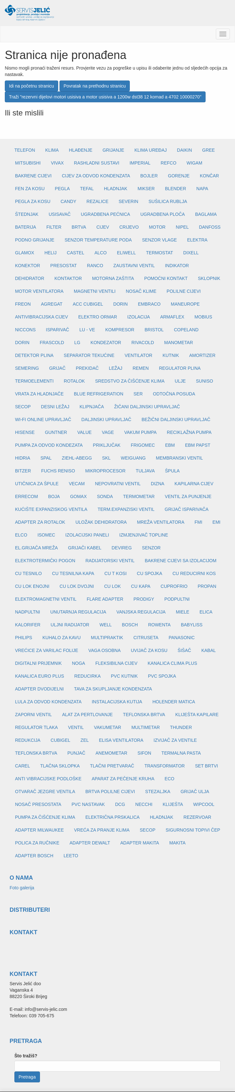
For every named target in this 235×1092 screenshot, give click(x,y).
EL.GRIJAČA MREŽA (36, 547)
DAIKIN (184, 150)
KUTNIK (170, 355)
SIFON (144, 753)
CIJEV (102, 227)
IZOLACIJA (138, 316)
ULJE (180, 381)
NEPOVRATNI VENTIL (118, 483)
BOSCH (130, 624)
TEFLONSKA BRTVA (144, 714)
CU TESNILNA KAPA (73, 573)
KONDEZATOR (105, 342)
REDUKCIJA (27, 740)
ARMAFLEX (172, 316)
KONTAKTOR (68, 278)
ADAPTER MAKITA (139, 842)
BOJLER (149, 175)
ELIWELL (126, 252)
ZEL (85, 740)
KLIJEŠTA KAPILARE (196, 714)
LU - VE (87, 329)
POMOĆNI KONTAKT (166, 278)
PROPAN (207, 586)
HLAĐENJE (80, 150)
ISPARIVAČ (57, 329)
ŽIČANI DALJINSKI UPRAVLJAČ (147, 406)
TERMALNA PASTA (181, 753)
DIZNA (157, 483)
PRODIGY (144, 599)
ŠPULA (172, 470)
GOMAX (78, 496)
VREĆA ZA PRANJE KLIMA (101, 830)
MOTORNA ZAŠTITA (113, 278)
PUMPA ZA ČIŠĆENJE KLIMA (45, 817)
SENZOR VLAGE (159, 239)
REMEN (141, 368)
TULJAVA (145, 470)
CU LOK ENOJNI (32, 586)
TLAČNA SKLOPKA (60, 765)
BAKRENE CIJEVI (33, 175)
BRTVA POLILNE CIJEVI (110, 791)
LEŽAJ (115, 368)
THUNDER (181, 727)
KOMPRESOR (119, 329)
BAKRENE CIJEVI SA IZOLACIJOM (180, 560)
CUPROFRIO (174, 586)
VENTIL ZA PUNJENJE (188, 496)
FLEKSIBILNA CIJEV (116, 663)
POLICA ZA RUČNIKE (37, 842)
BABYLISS (192, 624)
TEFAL (87, 188)
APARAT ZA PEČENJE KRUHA (123, 778)
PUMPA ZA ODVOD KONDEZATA (49, 445)
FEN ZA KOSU (30, 188)
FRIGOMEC (143, 445)
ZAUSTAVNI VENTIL (134, 265)
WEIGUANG (133, 458)
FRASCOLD (52, 342)
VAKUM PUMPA (140, 432)
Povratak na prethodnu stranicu (95, 86)
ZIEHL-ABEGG (77, 458)
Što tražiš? (25, 1055)
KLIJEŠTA (173, 804)
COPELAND (186, 329)
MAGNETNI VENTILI (95, 291)
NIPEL (182, 227)
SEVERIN (128, 201)
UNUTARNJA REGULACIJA (78, 611)
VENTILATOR (139, 355)
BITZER (23, 470)
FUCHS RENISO (58, 470)
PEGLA (62, 188)
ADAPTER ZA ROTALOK (40, 522)
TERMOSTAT (159, 252)
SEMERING (27, 368)
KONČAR (209, 175)
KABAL (208, 650)
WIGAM (194, 162)
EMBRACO (149, 304)
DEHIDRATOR (29, 278)
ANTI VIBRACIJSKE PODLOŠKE (48, 778)
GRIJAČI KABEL (84, 547)
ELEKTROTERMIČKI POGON (45, 560)
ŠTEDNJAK (26, 214)
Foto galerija (22, 887)
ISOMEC (46, 535)
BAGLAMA (206, 214)
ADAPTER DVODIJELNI (39, 688)
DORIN (120, 304)
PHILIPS (23, 637)
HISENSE (25, 432)
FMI (198, 522)
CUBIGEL (60, 740)
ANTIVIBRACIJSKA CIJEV (41, 316)
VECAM (77, 483)
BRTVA (79, 227)
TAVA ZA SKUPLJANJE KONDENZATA (113, 688)
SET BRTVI (206, 765)
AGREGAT (51, 304)
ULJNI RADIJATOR (70, 624)
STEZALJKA (157, 791)
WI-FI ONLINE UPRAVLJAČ (43, 419)
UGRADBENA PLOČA (162, 214)
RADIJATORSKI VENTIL (110, 560)
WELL (105, 624)
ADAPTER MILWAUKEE (39, 830)
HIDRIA (22, 458)
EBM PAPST (197, 445)
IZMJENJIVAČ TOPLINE (143, 535)
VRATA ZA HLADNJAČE (39, 393)
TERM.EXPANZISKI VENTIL (126, 509)
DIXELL (191, 252)
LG (77, 342)
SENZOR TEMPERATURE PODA (98, 239)
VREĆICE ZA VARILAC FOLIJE (46, 650)
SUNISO (204, 381)
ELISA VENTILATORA (121, 740)
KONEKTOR (27, 265)
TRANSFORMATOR (165, 765)
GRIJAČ (57, 368)
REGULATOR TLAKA (36, 727)
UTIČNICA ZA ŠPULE (37, 483)
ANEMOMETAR (111, 753)
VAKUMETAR (107, 727)
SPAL (45, 458)
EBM (170, 445)
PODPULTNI (177, 599)
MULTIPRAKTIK (107, 637)
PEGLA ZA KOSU (33, 201)
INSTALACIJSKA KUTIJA (117, 701)
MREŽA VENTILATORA (160, 522)
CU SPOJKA (149, 573)
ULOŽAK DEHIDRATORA (101, 522)
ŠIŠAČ (184, 650)
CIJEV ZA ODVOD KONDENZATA (96, 175)
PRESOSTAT (63, 265)
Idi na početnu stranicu (31, 86)
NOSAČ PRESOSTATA (38, 804)
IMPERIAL (139, 162)
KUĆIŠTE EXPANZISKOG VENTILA (51, 509)
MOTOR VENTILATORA (39, 291)
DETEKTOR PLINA (34, 355)
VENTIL (76, 727)
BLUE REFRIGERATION (98, 393)
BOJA (54, 496)
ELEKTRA (197, 239)
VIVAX (57, 162)
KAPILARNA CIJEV (194, 483)
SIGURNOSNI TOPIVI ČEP (193, 830)
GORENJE (179, 175)
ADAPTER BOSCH (34, 855)
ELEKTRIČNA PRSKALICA (112, 817)
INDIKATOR (177, 265)
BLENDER (175, 188)
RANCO (95, 265)
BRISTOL (154, 329)
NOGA (78, 663)
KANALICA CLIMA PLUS (172, 663)
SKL (106, 458)
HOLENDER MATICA (174, 701)
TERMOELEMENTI (34, 381)
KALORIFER (27, 624)
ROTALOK (74, 381)
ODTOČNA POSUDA (174, 393)
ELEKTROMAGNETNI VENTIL (45, 599)
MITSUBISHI (28, 162)
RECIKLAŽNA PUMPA (189, 432)
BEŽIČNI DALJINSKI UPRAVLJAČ (176, 419)
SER (138, 393)
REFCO (168, 162)
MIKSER (146, 188)
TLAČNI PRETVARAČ (112, 765)
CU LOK (112, 586)
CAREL (22, 765)
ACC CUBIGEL (88, 304)
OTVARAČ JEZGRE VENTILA (45, 791)
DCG (120, 804)
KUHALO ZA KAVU (62, 637)
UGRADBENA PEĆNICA (105, 214)
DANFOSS (210, 227)
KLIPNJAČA (92, 406)
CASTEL (75, 252)
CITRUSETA (145, 637)
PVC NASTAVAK (88, 804)
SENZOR (151, 547)
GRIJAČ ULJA (195, 791)
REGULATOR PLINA (179, 368)
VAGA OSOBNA (104, 650)
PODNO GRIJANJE (34, 239)
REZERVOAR (197, 817)
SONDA (105, 496)
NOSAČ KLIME (141, 291)
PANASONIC (181, 637)
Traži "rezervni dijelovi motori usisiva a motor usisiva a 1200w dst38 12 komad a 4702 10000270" (105, 96)
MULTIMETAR (145, 727)
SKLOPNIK (209, 278)
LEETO (71, 855)
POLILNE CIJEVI (184, 291)
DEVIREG (122, 547)
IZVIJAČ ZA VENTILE (175, 740)
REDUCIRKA (87, 676)
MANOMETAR (178, 342)
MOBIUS (203, 316)
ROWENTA (159, 624)
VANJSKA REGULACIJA (141, 611)
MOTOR (157, 227)
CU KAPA (140, 586)
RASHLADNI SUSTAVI (96, 162)
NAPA (202, 188)
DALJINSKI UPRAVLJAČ (106, 419)
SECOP (23, 406)
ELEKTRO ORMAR (97, 316)
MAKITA (177, 842)
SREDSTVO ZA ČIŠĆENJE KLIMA (129, 381)
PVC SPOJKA (162, 676)
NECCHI (144, 804)
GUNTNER (56, 432)
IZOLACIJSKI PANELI (87, 535)
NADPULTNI (27, 611)
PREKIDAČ (87, 368)
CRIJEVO (129, 227)
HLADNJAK (115, 188)
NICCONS (25, 329)
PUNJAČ (76, 753)
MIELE (182, 611)
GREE (208, 150)
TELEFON (24, 150)
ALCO (101, 252)
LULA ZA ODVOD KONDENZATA (48, 701)
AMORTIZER (202, 355)
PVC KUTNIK (124, 676)
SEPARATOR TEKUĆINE (89, 355)
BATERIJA (25, 227)
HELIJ (50, 252)
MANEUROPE (185, 304)
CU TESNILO (28, 573)
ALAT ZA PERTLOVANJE (87, 714)
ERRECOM (26, 496)
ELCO (21, 535)
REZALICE (97, 201)
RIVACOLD (142, 342)
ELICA (206, 611)
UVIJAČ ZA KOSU (149, 650)
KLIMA (52, 150)
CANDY (68, 201)
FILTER (53, 227)
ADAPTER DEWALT (89, 842)
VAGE (108, 432)
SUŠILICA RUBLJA (167, 201)
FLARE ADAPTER (105, 599)
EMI (217, 522)
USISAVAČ (60, 214)
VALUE (84, 432)
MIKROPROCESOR (105, 470)
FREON (23, 304)
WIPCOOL (203, 804)
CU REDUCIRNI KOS (193, 573)
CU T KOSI (116, 573)
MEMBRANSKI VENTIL (179, 458)
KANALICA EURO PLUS (39, 676)
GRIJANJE (113, 150)
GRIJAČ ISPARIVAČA (186, 509)
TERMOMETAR (139, 496)
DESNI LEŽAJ (55, 406)
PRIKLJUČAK (107, 445)
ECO (169, 778)
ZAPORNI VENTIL (33, 714)
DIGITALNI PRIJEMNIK (38, 663)
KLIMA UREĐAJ (150, 150)
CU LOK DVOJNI (76, 586)
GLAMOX (24, 252)
